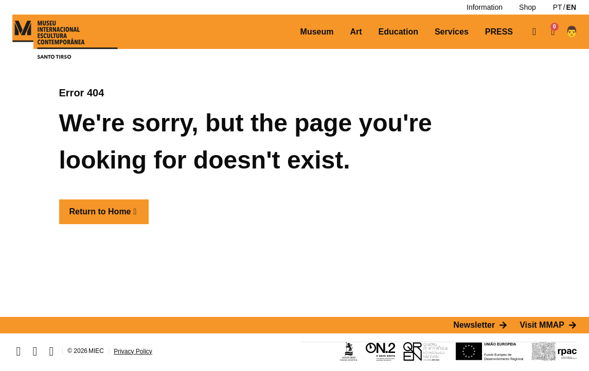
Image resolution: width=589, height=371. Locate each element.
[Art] (356, 32)
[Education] (398, 32)
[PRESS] (499, 32)
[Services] (452, 32)
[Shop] (527, 7)
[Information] (485, 7)
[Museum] (317, 32)
